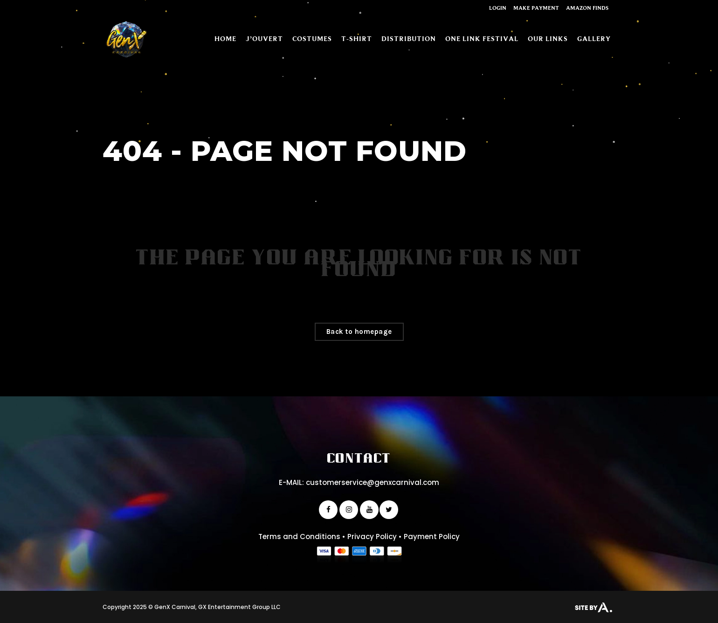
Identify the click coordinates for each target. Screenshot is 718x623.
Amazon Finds (587, 7)
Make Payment (536, 7)
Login (497, 7)
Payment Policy (432, 536)
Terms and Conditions (299, 536)
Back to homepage (359, 331)
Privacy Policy (372, 536)
